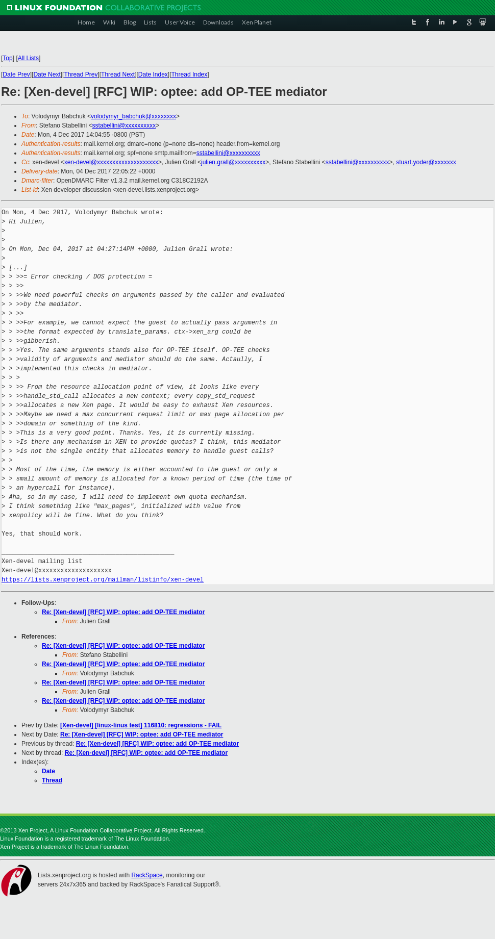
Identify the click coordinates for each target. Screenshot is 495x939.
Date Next (46, 74)
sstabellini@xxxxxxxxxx (124, 125)
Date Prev (16, 74)
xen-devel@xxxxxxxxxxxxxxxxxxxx (111, 162)
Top (7, 58)
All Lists (28, 58)
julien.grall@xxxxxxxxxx (233, 162)
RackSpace (146, 875)
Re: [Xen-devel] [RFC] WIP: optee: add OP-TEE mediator (123, 612)
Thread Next (118, 74)
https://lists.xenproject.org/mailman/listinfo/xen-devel (103, 579)
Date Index (153, 74)
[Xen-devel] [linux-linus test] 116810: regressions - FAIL (140, 725)
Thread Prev (80, 74)
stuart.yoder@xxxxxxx (426, 162)
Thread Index (189, 74)
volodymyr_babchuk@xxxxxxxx (133, 116)
